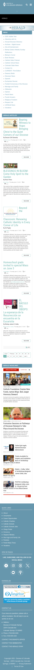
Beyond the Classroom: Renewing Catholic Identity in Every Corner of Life (10, 212)
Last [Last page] (25, 356)
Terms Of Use (18, 666)
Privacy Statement (25, 664)
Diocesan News (25, 384)
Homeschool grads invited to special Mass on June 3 (15, 265)
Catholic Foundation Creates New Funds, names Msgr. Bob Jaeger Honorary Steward (16, 392)
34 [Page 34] (28, 353)
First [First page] (6, 353)
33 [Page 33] (25, 353)
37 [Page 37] (11, 356)
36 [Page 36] (8, 356)
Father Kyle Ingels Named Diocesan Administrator (20, 448)
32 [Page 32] (22, 353)
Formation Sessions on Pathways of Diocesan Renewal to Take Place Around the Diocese (16, 426)
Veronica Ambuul (7, 386)
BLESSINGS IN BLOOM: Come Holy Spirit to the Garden (10, 165)
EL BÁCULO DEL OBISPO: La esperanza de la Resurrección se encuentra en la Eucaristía (10, 304)
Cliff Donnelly (6, 140)
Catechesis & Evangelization (22, 418)
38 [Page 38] (14, 356)
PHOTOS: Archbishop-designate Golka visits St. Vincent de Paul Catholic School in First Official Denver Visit (16, 486)
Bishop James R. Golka (8, 326)
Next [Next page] (20, 356)
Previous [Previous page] (12, 353)
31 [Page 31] (19, 353)
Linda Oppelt (6, 230)
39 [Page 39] (16, 356)
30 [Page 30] (16, 353)
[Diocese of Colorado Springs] (12, 4)
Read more (26, 157)
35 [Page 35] (5, 356)
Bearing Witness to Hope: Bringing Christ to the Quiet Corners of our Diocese (10, 123)
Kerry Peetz (6, 182)
